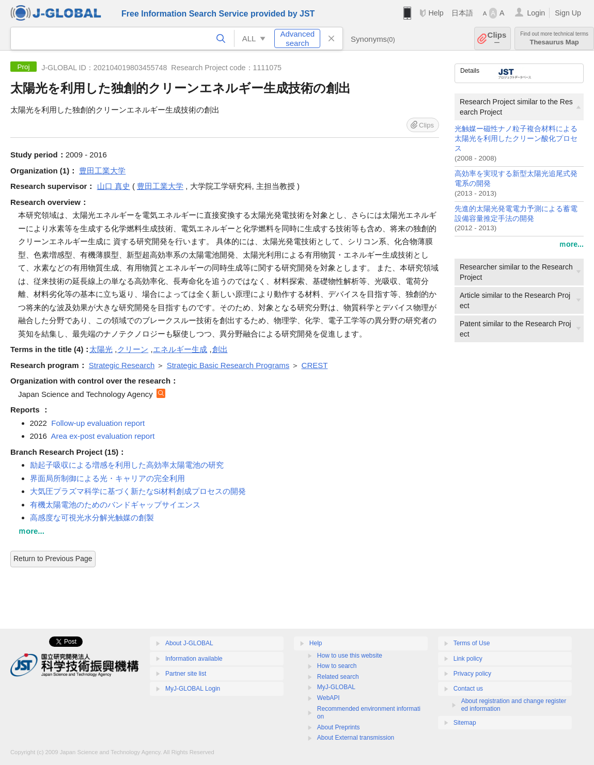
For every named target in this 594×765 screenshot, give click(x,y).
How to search (337, 666)
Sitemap (465, 722)
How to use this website (349, 655)
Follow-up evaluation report (98, 423)
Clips (497, 38)
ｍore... (571, 244)
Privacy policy (472, 673)
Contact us (468, 688)
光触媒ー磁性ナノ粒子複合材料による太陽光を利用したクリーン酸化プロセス (516, 138)
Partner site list (185, 673)
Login (536, 13)
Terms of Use (472, 643)
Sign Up (568, 13)
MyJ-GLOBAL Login (192, 688)
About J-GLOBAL (189, 643)
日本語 (462, 13)
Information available (194, 658)
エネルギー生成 (180, 349)
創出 (220, 349)
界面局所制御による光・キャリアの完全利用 (107, 478)
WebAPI (328, 698)
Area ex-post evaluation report (102, 436)
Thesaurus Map (554, 38)
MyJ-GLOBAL (336, 687)
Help (435, 13)
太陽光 (101, 349)
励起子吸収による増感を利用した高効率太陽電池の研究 (127, 464)
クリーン (132, 349)
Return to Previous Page (52, 558)
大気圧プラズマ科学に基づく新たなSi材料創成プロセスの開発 (138, 491)
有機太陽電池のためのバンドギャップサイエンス (115, 504)
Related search (338, 676)
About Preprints (338, 727)
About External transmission (355, 737)
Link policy (468, 658)
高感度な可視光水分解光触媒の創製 (92, 517)
